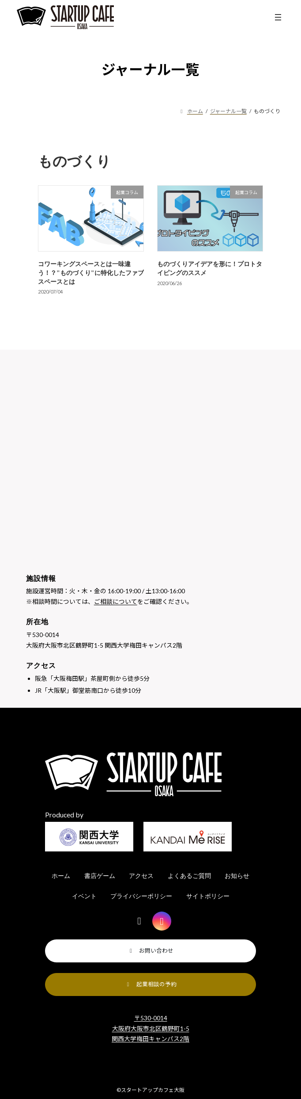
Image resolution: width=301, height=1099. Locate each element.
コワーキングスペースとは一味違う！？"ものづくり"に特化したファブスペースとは (91, 273)
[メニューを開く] (278, 17)
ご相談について (115, 601)
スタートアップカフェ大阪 (152, 1090)
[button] (150, 951)
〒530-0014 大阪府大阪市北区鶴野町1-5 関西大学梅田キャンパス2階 (150, 1028)
